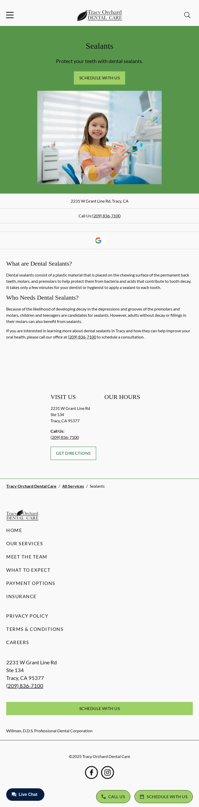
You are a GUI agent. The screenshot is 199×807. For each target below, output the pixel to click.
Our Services (24, 543)
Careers (17, 642)
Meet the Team (26, 557)
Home (14, 530)
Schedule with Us (99, 77)
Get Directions (73, 453)
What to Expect (28, 570)
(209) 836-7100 (106, 215)
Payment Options (30, 583)
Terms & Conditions (34, 629)
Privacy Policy (27, 616)
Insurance (21, 596)
